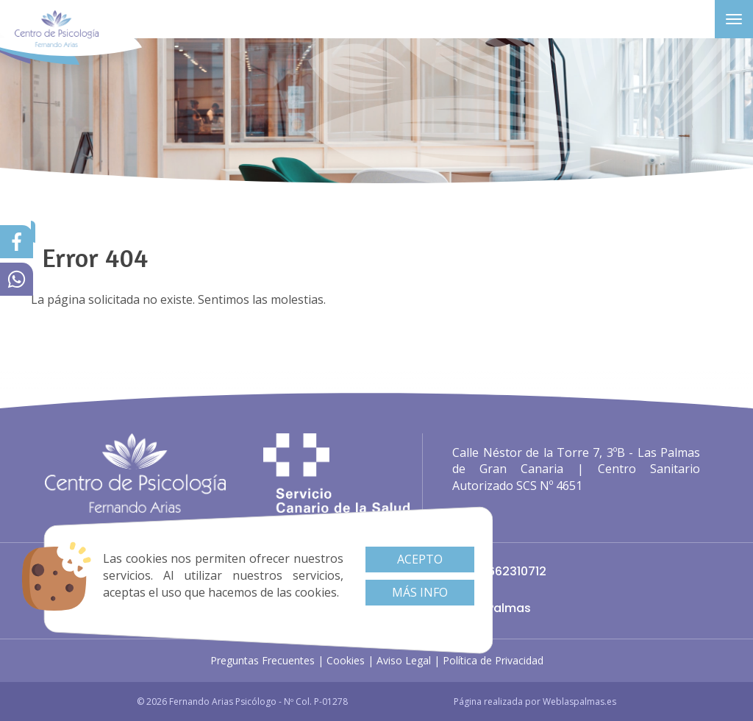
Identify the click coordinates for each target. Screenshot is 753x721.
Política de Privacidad (493, 660)
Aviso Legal (403, 660)
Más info (420, 592)
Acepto (420, 559)
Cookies (345, 660)
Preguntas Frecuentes (262, 660)
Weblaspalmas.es (579, 701)
